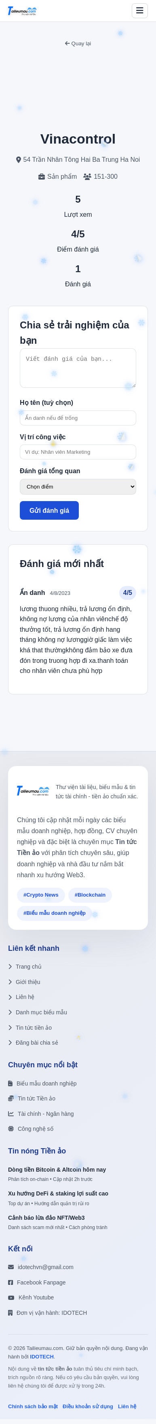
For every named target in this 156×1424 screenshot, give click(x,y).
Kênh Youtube (31, 1302)
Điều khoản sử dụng (88, 1411)
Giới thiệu (24, 987)
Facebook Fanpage (37, 1287)
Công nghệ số (30, 1133)
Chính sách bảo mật (33, 1411)
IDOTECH (42, 1361)
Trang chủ (25, 971)
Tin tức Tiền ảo (31, 1103)
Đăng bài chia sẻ (33, 1047)
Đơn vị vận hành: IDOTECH (47, 1317)
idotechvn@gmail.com (41, 1272)
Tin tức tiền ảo (30, 1032)
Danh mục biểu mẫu (37, 1017)
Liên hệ (21, 1002)
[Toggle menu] (140, 10)
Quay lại (78, 43)
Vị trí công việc (42, 441)
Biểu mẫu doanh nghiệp (42, 1088)
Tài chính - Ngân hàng (41, 1118)
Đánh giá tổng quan (50, 475)
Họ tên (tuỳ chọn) (46, 407)
